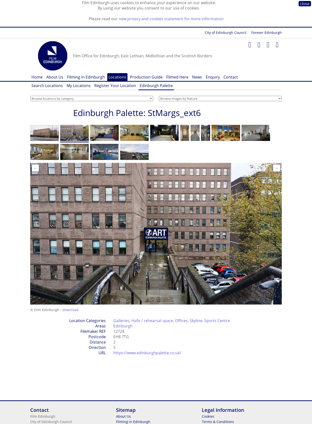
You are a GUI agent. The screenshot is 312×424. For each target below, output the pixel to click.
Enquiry (213, 77)
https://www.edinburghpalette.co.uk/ (147, 352)
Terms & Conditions (218, 421)
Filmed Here (177, 77)
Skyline (196, 320)
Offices (181, 320)
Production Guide (146, 77)
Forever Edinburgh (266, 32)
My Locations (79, 85)
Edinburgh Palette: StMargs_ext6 (137, 112)
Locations (117, 77)
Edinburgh (123, 326)
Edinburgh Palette (156, 85)
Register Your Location (115, 85)
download (70, 309)
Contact (231, 77)
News (197, 77)
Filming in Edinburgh (86, 77)
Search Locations (47, 85)
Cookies (208, 416)
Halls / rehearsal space (152, 320)
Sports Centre (217, 320)
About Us (54, 77)
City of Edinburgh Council (225, 32)
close (305, 3)
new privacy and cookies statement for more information (171, 18)
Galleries (121, 320)
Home (37, 77)
